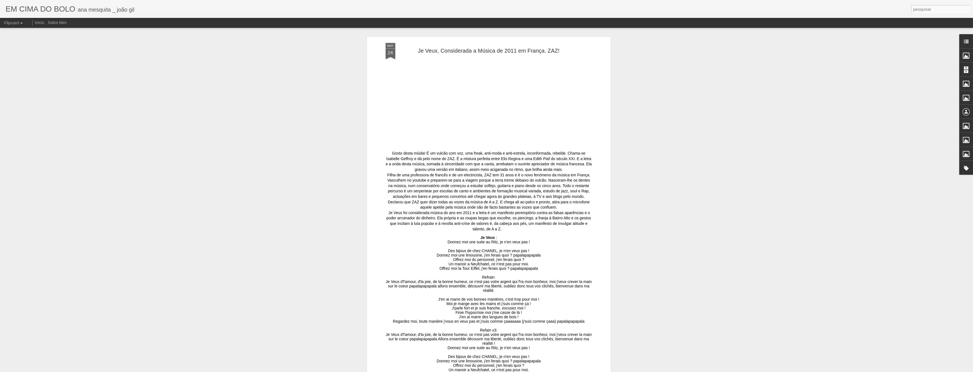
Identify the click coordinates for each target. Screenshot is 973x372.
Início (39, 22)
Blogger (522, 369)
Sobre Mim (57, 22)
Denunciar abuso (540, 369)
